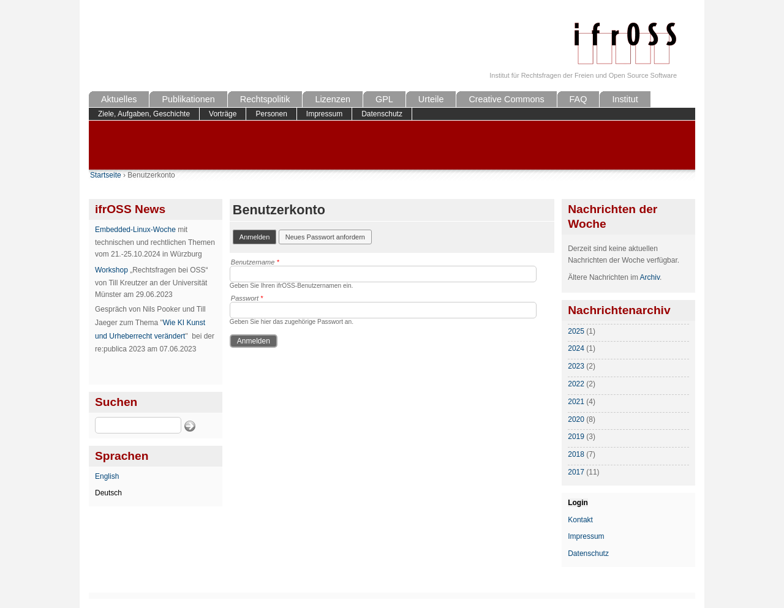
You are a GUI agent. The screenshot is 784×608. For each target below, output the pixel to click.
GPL (384, 99)
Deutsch (108, 493)
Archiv (650, 277)
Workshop (111, 270)
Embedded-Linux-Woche (135, 229)
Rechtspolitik (265, 99)
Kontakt (580, 520)
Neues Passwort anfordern (325, 237)
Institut (625, 99)
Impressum (324, 114)
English (107, 476)
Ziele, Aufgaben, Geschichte (144, 114)
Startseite (105, 175)
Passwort (247, 298)
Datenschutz (381, 114)
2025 (576, 331)
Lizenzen (332, 99)
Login (578, 502)
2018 (576, 454)
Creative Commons (506, 99)
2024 (576, 348)
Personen (271, 114)
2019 (576, 436)
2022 (576, 384)
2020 (576, 419)
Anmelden (258, 236)
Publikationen (188, 99)
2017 (576, 472)
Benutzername (255, 262)
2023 (576, 366)
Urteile (431, 99)
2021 (576, 401)
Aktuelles (119, 99)
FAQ (578, 99)
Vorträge (222, 114)
